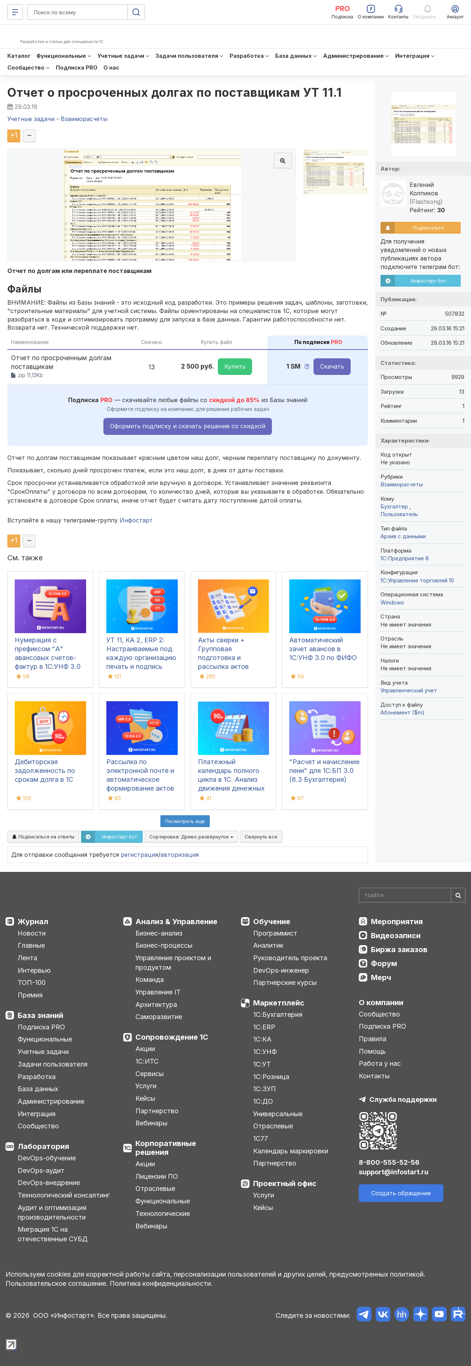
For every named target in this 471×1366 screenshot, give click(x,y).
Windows (392, 602)
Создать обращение (401, 1193)
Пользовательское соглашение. (57, 1283)
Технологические (162, 1213)
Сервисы (149, 1074)
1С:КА (262, 1039)
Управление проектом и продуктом (173, 962)
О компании (381, 1002)
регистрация (139, 854)
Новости (32, 933)
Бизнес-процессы (163, 945)
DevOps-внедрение (49, 1182)
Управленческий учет (408, 690)
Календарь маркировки (290, 1151)
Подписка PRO (41, 1027)
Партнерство (156, 1111)
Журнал (33, 921)
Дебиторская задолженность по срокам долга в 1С (45, 770)
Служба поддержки (403, 1099)
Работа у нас (380, 1063)
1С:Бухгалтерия (277, 1014)
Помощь (372, 1051)
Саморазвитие (158, 1017)
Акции (145, 1049)
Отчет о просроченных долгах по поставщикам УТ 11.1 (174, 92)
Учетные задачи (43, 1051)
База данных (38, 1089)
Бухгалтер (395, 506)
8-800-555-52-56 (389, 1162)
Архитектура (156, 1004)
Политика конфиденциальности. (161, 1283)
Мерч (381, 977)
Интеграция (37, 1114)
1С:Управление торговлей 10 (417, 580)
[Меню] (15, 12)
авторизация (179, 854)
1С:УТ (262, 1064)
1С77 (260, 1138)
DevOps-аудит (41, 1170)
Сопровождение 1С (171, 1037)
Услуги (145, 1086)
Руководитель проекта (290, 958)
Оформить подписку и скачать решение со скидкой (187, 426)
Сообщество (38, 1126)
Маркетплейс (278, 1002)
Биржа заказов (399, 949)
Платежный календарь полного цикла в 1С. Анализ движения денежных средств (231, 779)
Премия (30, 995)
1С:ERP (264, 1027)
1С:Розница (271, 1077)
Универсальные (277, 1114)
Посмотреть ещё (185, 821)
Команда (149, 979)
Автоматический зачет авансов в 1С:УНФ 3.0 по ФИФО (323, 648)
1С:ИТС (147, 1061)
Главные (31, 945)
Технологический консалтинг (64, 1195)
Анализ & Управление (176, 921)
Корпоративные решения (165, 1148)
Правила (372, 1039)
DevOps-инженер (281, 970)
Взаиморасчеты (401, 484)
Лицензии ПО (156, 1176)
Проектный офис (284, 1183)
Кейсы (145, 1098)
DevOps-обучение (47, 1158)
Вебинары (151, 1123)
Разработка (37, 1077)
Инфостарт (136, 520)
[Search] (412, 895)
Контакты (374, 1076)
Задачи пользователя (53, 1064)
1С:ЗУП (264, 1089)
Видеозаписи (396, 935)
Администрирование (51, 1101)
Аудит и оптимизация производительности (52, 1212)
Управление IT (158, 992)
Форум (384, 963)
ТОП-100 (32, 982)
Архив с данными (403, 536)
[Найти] (458, 895)
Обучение (271, 921)
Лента (27, 958)
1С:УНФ (265, 1051)
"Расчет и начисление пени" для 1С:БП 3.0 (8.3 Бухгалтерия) (324, 770)
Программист (275, 933)
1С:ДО (263, 1101)
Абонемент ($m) (402, 712)
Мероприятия (397, 921)
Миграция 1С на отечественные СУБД (53, 1234)
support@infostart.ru (393, 1172)
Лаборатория (43, 1146)
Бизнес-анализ (159, 933)
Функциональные (45, 1039)
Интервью (34, 970)
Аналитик (268, 945)
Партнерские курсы (285, 982)
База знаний (40, 1015)
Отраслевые (155, 1188)
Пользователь (399, 514)
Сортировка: (191, 837)
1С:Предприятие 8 (404, 558)
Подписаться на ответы (43, 837)
